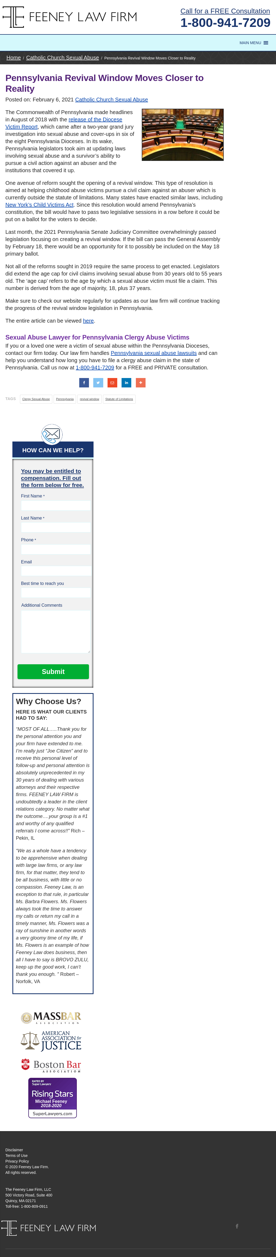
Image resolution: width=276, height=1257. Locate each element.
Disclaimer (14, 1150)
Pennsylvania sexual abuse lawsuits (154, 353)
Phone (27, 540)
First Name (31, 496)
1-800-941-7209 (226, 22)
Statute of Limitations (119, 399)
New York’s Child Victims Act (39, 205)
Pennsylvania (65, 399)
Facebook (237, 1226)
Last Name (31, 518)
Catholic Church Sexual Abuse (111, 100)
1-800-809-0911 (34, 1206)
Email (26, 562)
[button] (250, 43)
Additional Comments (41, 605)
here (88, 321)
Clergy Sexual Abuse (36, 399)
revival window (89, 399)
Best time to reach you (42, 583)
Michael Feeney (51, 1103)
